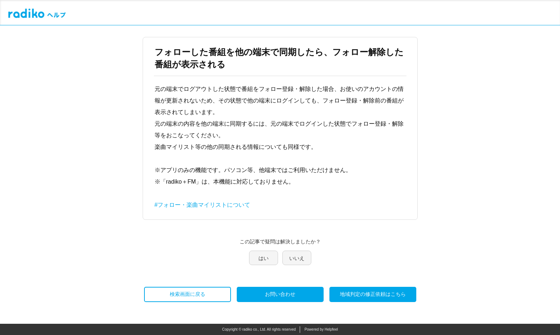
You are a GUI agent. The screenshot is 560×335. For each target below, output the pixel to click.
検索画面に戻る (187, 294)
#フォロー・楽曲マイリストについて (202, 205)
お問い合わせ (280, 294)
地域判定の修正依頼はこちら (373, 294)
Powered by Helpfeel (321, 329)
